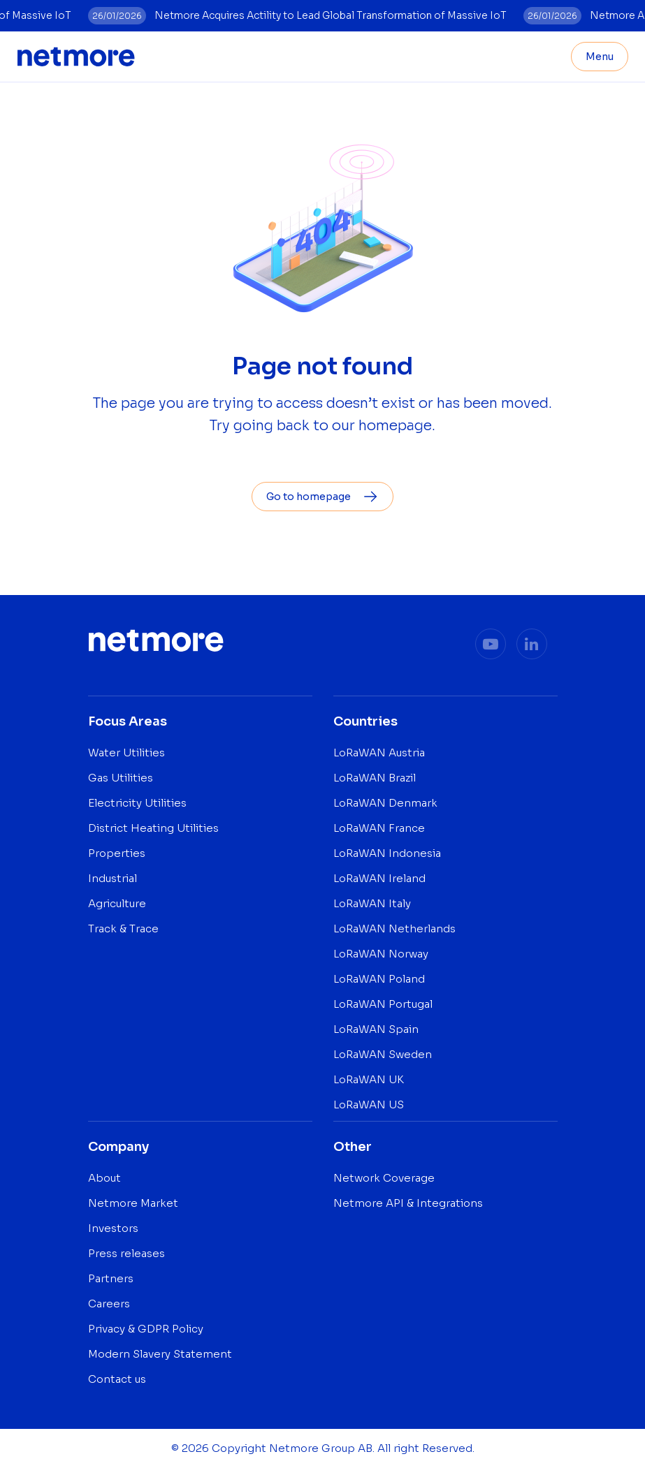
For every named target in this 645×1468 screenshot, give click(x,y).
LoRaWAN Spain (376, 1029)
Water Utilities (126, 752)
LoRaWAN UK (368, 1079)
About (104, 1177)
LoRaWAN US (368, 1104)
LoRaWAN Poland (379, 978)
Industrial (112, 878)
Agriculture (117, 903)
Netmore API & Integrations (408, 1203)
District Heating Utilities (153, 828)
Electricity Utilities (137, 802)
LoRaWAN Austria (379, 752)
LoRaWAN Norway (380, 953)
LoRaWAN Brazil (374, 777)
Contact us (117, 1379)
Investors (113, 1228)
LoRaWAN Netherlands (394, 928)
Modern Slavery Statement (160, 1353)
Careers (109, 1303)
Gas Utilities (120, 777)
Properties (116, 853)
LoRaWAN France (379, 828)
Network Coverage (384, 1177)
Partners (110, 1278)
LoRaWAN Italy (372, 903)
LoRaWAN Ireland (379, 878)
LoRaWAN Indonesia (387, 853)
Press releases (126, 1253)
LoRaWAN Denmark (385, 802)
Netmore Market (133, 1203)
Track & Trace (123, 928)
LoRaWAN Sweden (382, 1054)
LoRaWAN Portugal (383, 1004)
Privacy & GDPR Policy (145, 1328)
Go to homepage (322, 496)
